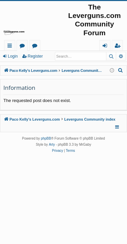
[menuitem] (121, 70)
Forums (23, 46)
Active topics (36, 46)
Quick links (11, 46)
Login (13, 56)
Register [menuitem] (119, 46)
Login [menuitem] (106, 46)
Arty (52, 144)
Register (35, 56)
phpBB (46, 138)
